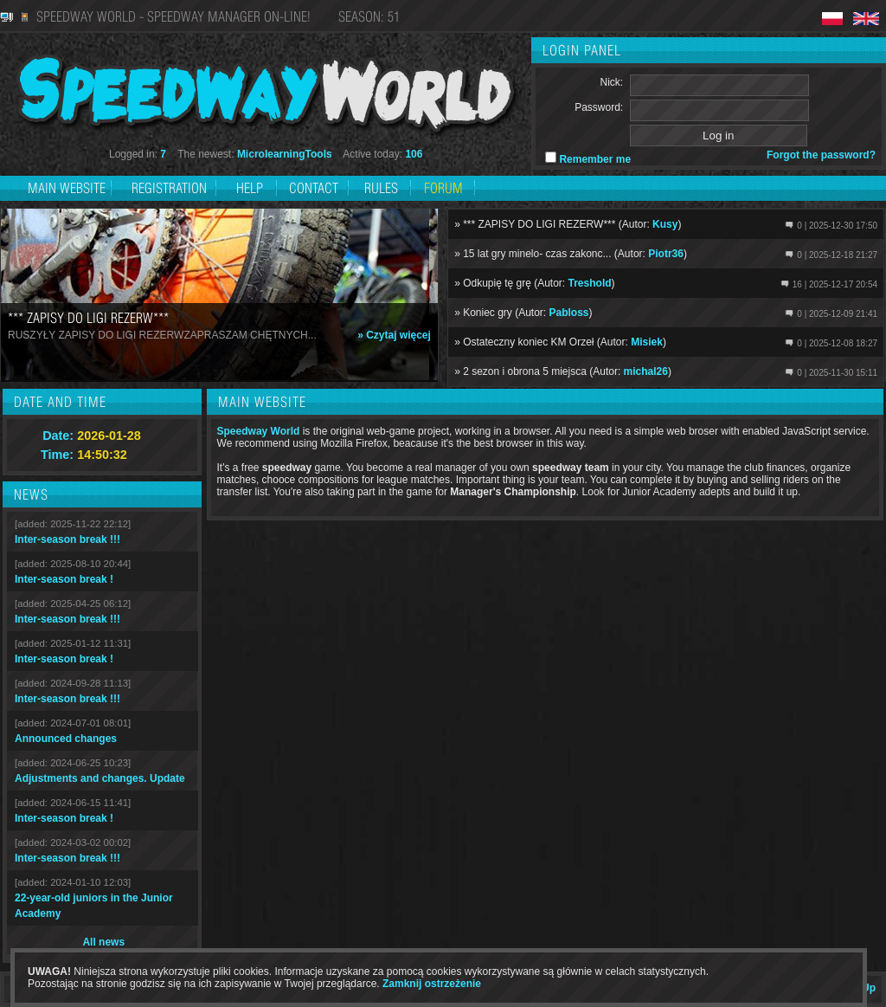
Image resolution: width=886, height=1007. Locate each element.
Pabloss (569, 313)
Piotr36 (666, 254)
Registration (171, 188)
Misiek (647, 342)
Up (869, 988)
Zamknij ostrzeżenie (431, 984)
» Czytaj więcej (394, 335)
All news (103, 942)
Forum (443, 188)
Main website (67, 188)
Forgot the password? (821, 155)
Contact (313, 188)
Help (249, 188)
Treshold (590, 283)
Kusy (664, 224)
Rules (381, 188)
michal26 (646, 371)
